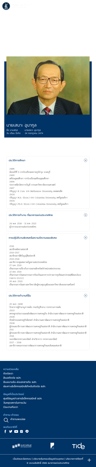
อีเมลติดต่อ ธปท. (12, 378)
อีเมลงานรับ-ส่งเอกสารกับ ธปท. (20, 382)
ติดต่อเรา (8, 373)
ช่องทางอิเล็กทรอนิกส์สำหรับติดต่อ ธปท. (24, 386)
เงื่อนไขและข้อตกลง (22, 458)
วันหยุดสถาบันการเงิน (14, 403)
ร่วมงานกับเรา (10, 407)
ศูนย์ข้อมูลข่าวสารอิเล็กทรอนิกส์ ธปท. (22, 398)
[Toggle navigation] (91, 6)
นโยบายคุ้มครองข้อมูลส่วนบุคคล (48, 458)
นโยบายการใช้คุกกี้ (74, 458)
